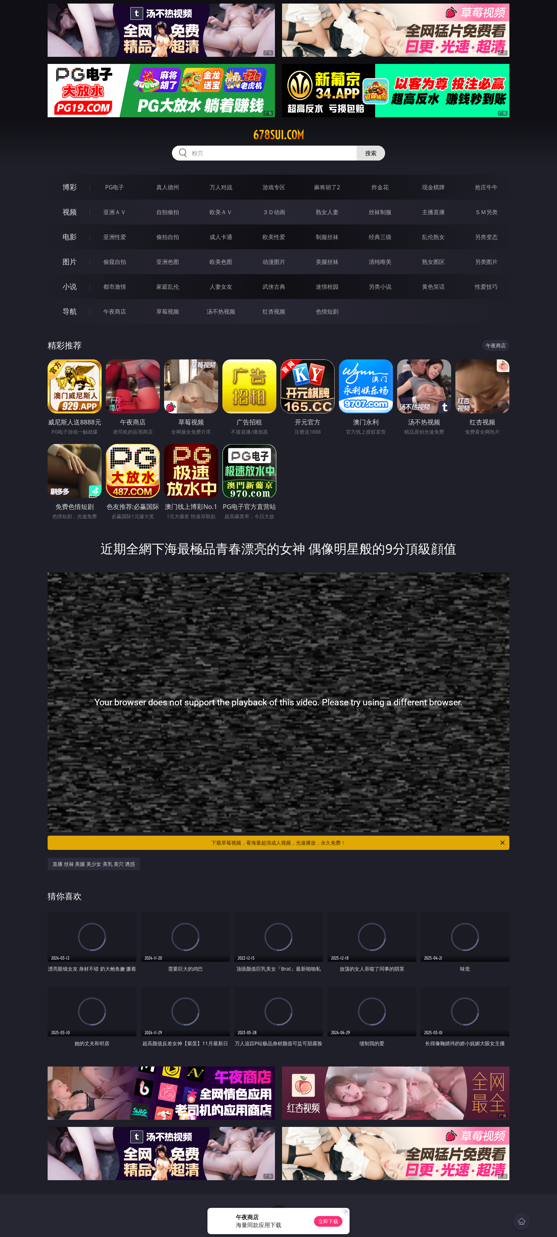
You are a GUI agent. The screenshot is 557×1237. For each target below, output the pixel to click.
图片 (70, 261)
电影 (70, 237)
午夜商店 (114, 311)
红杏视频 (274, 311)
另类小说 (380, 287)
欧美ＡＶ (221, 212)
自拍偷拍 (167, 212)
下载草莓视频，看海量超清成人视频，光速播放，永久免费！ (358, 843)
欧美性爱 (274, 237)
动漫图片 (274, 262)
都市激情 (114, 287)
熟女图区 (433, 262)
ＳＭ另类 (486, 212)
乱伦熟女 (433, 237)
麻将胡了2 (327, 187)
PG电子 (114, 187)
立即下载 (328, 1221)
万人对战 (221, 187)
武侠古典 (274, 287)
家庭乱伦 (167, 287)
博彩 (70, 187)
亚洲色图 (167, 262)
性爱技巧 (486, 287)
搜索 (371, 153)
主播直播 (433, 212)
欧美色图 (221, 262)
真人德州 (167, 187)
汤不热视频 (221, 311)
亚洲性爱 (114, 237)
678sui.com (278, 135)
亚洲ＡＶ (114, 212)
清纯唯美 (380, 262)
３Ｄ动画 (274, 212)
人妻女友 (221, 287)
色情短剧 (327, 311)
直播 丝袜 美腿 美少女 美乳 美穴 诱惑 (94, 864)
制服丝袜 (327, 237)
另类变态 (486, 237)
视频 (70, 212)
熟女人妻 (327, 212)
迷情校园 (327, 287)
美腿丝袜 (327, 262)
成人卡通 (221, 237)
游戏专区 (274, 187)
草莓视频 (167, 311)
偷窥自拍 (114, 262)
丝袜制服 (380, 212)
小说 (70, 286)
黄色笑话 (433, 287)
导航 (70, 311)
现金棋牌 (433, 187)
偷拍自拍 (167, 237)
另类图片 (486, 262)
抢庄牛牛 (486, 187)
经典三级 (380, 237)
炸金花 (380, 187)
